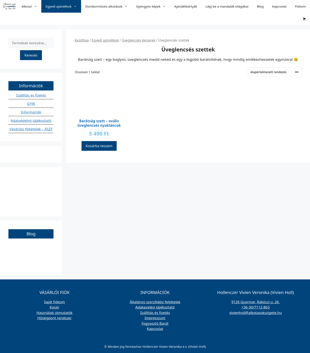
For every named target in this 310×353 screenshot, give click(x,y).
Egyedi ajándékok (63, 6)
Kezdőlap (82, 40)
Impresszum (154, 317)
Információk (31, 112)
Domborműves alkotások (108, 6)
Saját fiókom (54, 301)
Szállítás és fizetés (31, 95)
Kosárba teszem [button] (99, 145)
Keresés (30, 55)
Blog (260, 6)
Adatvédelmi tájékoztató (31, 120)
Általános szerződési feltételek (155, 301)
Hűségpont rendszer (54, 317)
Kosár (54, 307)
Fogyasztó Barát (155, 323)
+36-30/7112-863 (255, 307)
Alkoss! (31, 6)
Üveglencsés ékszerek (138, 40)
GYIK (31, 103)
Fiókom (300, 6)
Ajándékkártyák (185, 6)
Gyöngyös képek (153, 6)
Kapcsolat (279, 6)
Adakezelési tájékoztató (155, 307)
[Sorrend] (275, 72)
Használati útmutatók (54, 312)
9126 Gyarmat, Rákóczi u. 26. (255, 301)
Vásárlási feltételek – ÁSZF (31, 129)
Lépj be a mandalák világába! (227, 6)
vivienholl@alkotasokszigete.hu (255, 312)
